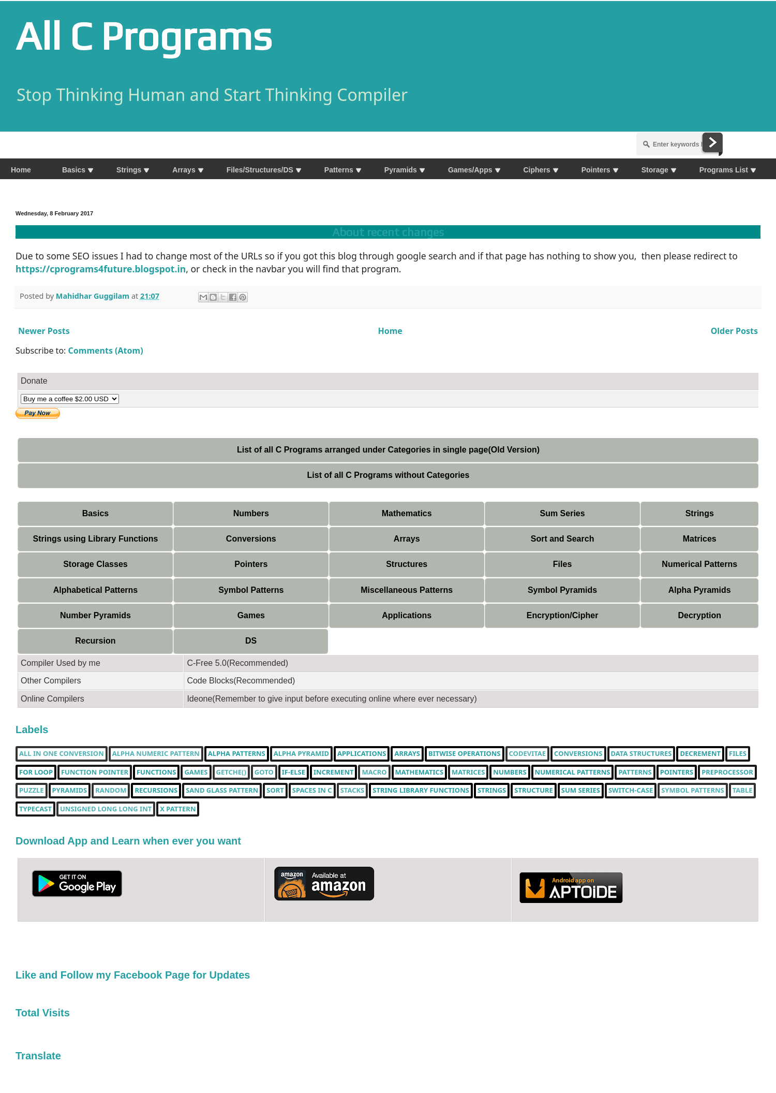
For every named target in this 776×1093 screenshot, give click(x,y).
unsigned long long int (106, 809)
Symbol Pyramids (562, 590)
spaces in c (312, 790)
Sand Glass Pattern (222, 790)
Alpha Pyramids (699, 590)
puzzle (31, 790)
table (743, 790)
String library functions (420, 790)
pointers (676, 772)
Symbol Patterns (250, 590)
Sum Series (562, 513)
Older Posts (734, 331)
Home (390, 331)
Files (562, 564)
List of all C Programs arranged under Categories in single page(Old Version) (388, 449)
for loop (36, 772)
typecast (35, 809)
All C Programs (144, 36)
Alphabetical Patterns (95, 590)
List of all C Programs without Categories (388, 475)
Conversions (251, 538)
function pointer (94, 772)
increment (333, 772)
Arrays (407, 538)
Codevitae (527, 754)
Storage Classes (95, 564)
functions (156, 772)
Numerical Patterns (699, 564)
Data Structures (641, 754)
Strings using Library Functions (95, 538)
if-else (293, 772)
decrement (700, 754)
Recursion (95, 640)
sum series (580, 790)
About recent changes (388, 232)
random (110, 790)
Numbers (251, 513)
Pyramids (69, 790)
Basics (95, 513)
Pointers (250, 564)
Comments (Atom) (105, 350)
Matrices (700, 538)
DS (251, 640)
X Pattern (178, 809)
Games (251, 615)
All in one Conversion (61, 754)
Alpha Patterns (236, 754)
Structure (533, 790)
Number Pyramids (95, 615)
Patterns (634, 772)
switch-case (630, 790)
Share (27, 126)
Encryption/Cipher (563, 615)
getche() (231, 772)
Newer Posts (44, 331)
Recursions (156, 790)
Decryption (699, 615)
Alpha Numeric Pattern (156, 754)
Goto (264, 772)
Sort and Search (562, 538)
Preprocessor (727, 772)
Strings (699, 513)
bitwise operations (464, 754)
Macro (374, 772)
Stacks (352, 790)
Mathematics (407, 513)
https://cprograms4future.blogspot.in (101, 269)
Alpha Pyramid (301, 754)
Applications (406, 615)
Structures (406, 564)
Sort (274, 790)
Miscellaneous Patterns (407, 590)
